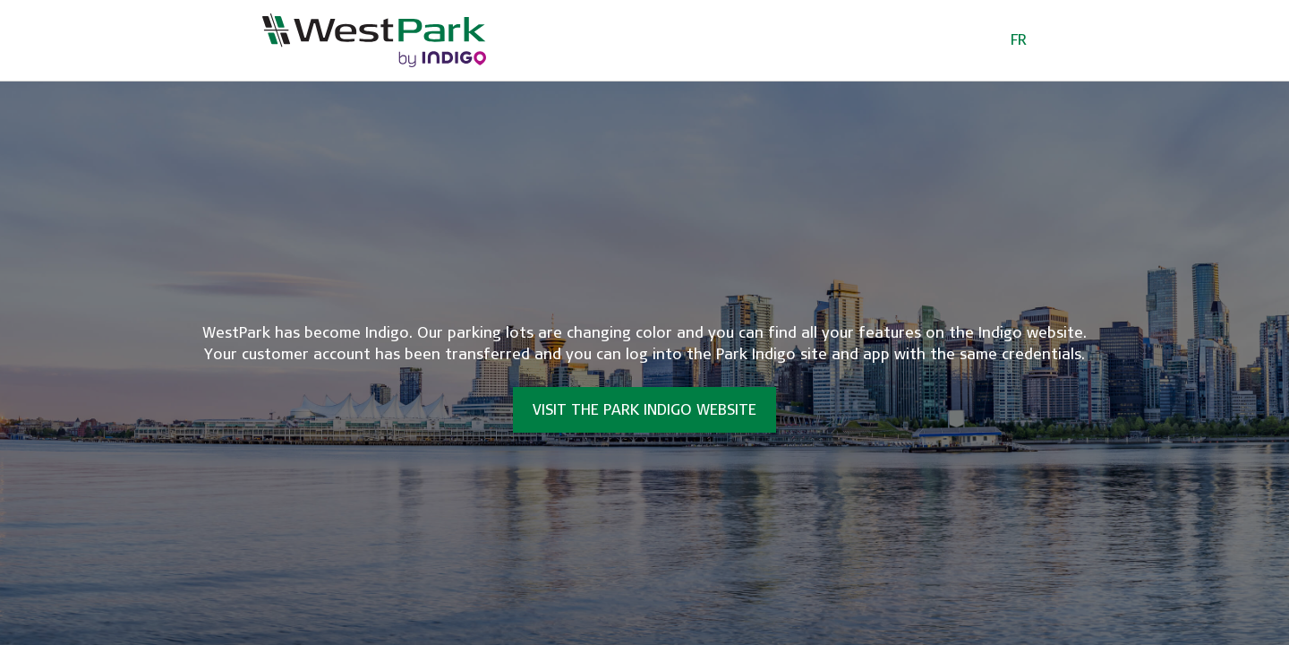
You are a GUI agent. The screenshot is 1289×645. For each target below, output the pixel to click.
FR (1019, 39)
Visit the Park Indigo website (644, 409)
